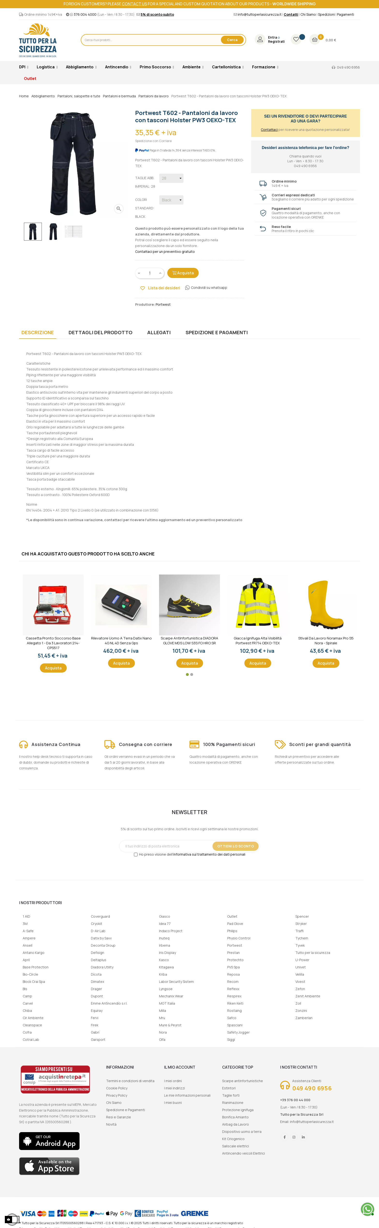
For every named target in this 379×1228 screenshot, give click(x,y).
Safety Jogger (238, 1032)
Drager (96, 989)
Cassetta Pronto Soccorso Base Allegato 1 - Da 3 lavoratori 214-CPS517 (53, 643)
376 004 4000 (85, 14)
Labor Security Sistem (176, 981)
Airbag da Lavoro (235, 1124)
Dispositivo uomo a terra (242, 1131)
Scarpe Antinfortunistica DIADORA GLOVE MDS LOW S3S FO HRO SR (189, 641)
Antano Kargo (33, 952)
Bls (25, 989)
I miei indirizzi (174, 1088)
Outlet (232, 916)
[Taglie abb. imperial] (171, 178)
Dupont (97, 996)
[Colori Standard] (171, 200)
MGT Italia (167, 1003)
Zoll (298, 1003)
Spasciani (234, 1025)
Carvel (28, 1003)
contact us (134, 4)
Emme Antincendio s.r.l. (109, 1003)
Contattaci (269, 129)
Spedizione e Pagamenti (125, 1109)
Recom (233, 981)
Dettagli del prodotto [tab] (100, 332)
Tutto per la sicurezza (312, 952)
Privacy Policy (116, 1095)
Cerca (232, 39)
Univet (300, 967)
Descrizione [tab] (38, 332)
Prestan (233, 952)
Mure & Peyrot (170, 1025)
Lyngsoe (166, 989)
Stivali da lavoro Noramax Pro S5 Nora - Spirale (326, 641)
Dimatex (97, 981)
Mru (162, 1017)
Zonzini (301, 1010)
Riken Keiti (235, 1003)
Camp (27, 996)
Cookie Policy (116, 1088)
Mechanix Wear (171, 996)
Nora (163, 1032)
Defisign (97, 952)
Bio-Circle (30, 974)
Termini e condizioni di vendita (130, 1081)
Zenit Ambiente (307, 996)
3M (25, 923)
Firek (94, 1025)
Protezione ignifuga (238, 1109)
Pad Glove (235, 923)
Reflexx (233, 989)
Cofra (27, 1032)
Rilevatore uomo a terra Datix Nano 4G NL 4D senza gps (121, 641)
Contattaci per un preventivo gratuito (165, 251)
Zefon (300, 989)
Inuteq (164, 938)
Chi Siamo (308, 14)
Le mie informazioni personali (187, 1095)
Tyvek (300, 945)
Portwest (234, 945)
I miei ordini (173, 1081)
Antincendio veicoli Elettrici (243, 1153)
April (26, 960)
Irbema (164, 945)
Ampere (29, 938)
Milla (162, 1010)
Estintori (229, 1088)
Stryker (301, 923)
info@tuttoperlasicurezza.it (260, 14)
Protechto (235, 960)
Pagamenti (345, 14)
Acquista (183, 273)
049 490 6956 (348, 67)
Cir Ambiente (33, 1017)
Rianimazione (232, 1102)
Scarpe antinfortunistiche (242, 1081)
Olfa (162, 1039)
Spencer (302, 916)
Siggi (231, 1039)
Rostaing (234, 1010)
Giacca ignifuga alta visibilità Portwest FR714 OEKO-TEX (258, 641)
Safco (231, 1017)
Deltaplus (98, 960)
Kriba (163, 974)
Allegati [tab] (159, 332)
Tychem (301, 938)
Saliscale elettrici (235, 1146)
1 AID (26, 916)
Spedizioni (326, 14)
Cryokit (96, 923)
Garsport (98, 1039)
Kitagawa (166, 967)
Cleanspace (32, 1025)
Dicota (96, 974)
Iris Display (167, 952)
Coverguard (100, 916)
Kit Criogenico (233, 1138)
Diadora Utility (102, 967)
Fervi (94, 1017)
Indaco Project (170, 931)
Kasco (164, 960)
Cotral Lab (31, 1039)
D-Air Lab (98, 931)
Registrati (276, 41)
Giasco (164, 916)
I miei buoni (173, 1102)
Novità (111, 1124)
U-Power (302, 960)
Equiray (96, 1010)
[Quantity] (150, 273)
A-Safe (28, 931)
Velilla (299, 974)
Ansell (27, 945)
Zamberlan (304, 1017)
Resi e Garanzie (118, 1117)
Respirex (234, 996)
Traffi (299, 931)
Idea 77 (165, 923)
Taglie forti (231, 1095)
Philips (232, 931)
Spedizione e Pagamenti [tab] (217, 332)
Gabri (95, 1032)
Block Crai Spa (34, 981)
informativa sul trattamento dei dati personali (209, 854)
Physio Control (238, 938)
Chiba (27, 1010)
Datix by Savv (101, 938)
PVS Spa (233, 967)
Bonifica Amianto (235, 1117)
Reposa (233, 974)
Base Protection (36, 967)
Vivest (300, 981)
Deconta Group (103, 945)
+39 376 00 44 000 (295, 1100)
